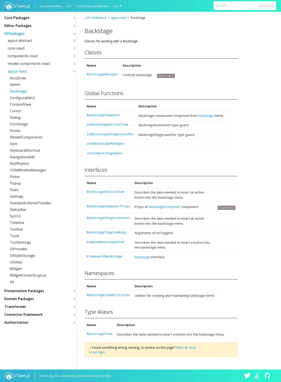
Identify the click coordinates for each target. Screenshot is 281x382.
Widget (16, 268)
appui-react (17, 71)
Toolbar (16, 229)
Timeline (17, 222)
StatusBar (18, 209)
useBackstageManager (105, 144)
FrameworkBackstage (104, 257)
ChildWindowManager (28, 170)
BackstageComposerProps (108, 206)
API (69, 6)
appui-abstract (20, 40)
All (12, 281)
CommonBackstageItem (105, 242)
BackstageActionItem (105, 192)
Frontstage (19, 124)
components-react (23, 55)
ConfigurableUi (22, 97)
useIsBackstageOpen (104, 153)
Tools (14, 235)
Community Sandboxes (92, 6)
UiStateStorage (22, 255)
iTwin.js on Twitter (247, 376)
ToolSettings (20, 242)
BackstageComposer (103, 115)
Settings (16, 196)
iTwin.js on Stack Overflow (257, 376)
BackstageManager (102, 74)
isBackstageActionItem (107, 125)
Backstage (18, 91)
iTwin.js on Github (268, 376)
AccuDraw (18, 78)
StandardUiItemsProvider (31, 203)
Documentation (51, 6)
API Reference (96, 18)
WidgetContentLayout (28, 275)
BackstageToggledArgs (106, 233)
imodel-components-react (29, 63)
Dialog (15, 117)
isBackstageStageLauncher (110, 134)
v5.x (116, 6)
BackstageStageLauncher (108, 218)
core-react (16, 48)
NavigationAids (22, 157)
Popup (15, 183)
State (14, 189)
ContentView (20, 104)
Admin (15, 84)
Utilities (16, 262)
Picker (15, 176)
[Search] (245, 5)
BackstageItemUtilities (108, 295)
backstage (206, 115)
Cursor (15, 110)
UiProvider (18, 249)
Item (13, 143)
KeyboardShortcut (25, 150)
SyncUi (15, 216)
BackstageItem (99, 334)
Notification (19, 163)
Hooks (15, 130)
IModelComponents (26, 137)
